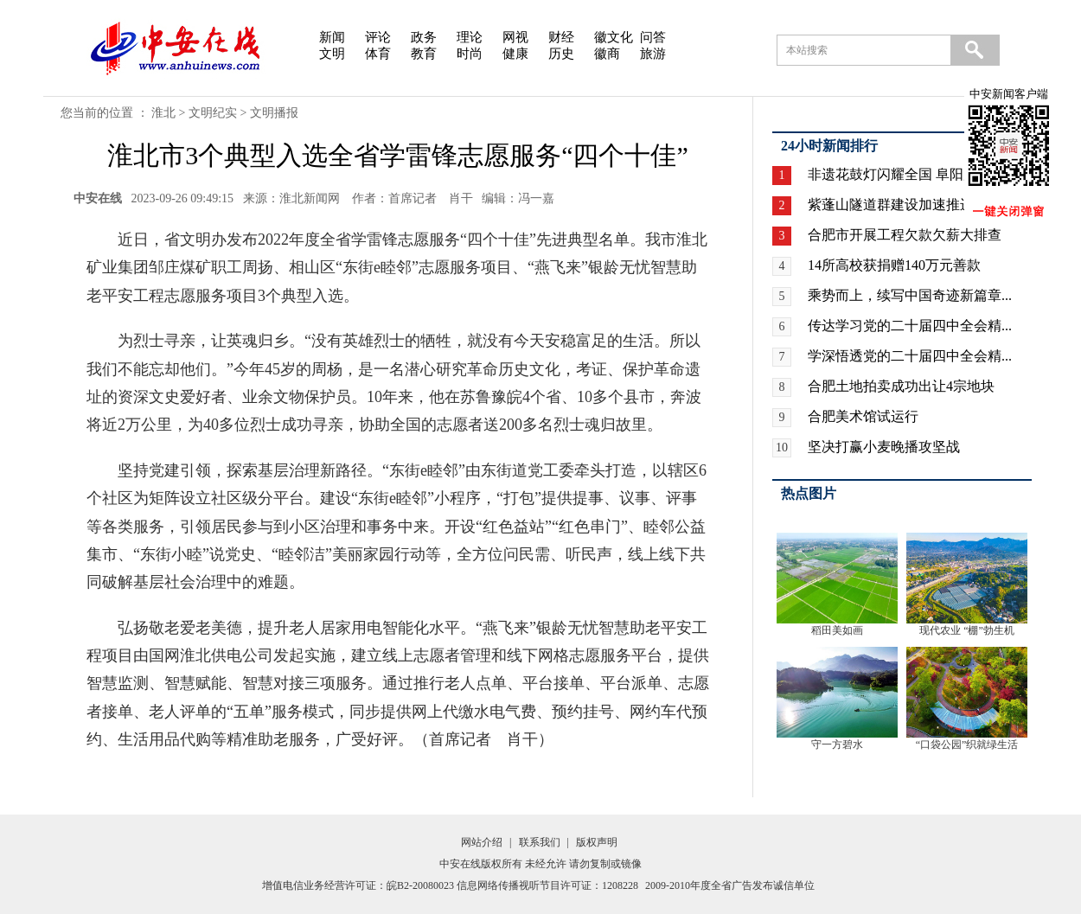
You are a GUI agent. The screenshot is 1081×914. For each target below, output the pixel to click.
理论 (470, 37)
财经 (561, 37)
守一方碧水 (837, 744)
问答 (653, 37)
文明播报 (274, 112)
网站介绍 (481, 842)
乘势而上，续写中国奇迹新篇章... (910, 295)
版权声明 (596, 842)
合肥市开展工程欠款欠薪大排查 (904, 234)
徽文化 (613, 37)
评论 (378, 37)
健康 (515, 54)
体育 (378, 54)
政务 (424, 37)
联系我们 (539, 842)
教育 (424, 54)
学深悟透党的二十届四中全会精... (910, 355)
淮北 (163, 112)
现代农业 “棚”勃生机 (966, 630)
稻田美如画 (837, 630)
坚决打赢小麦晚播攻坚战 (884, 446)
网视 (515, 37)
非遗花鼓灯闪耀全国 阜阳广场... (904, 174)
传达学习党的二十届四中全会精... (910, 325)
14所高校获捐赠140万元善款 (894, 265)
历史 (561, 54)
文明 (332, 54)
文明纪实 (213, 112)
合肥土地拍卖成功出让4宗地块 (901, 386)
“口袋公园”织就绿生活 (967, 744)
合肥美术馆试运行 (863, 416)
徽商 (607, 54)
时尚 (470, 54)
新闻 (332, 37)
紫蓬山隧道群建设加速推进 (891, 204)
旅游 (653, 54)
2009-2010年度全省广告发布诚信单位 (730, 885)
